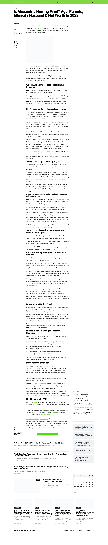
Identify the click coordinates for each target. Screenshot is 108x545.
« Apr (74, 492)
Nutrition (49, 2)
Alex (35, 402)
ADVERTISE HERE (44, 414)
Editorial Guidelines (68, 530)
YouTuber (37, 28)
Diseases (37, 2)
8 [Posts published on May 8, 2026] (86, 480)
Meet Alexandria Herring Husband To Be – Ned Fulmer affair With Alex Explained (18, 432)
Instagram (47, 366)
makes (54, 412)
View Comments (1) (48, 434)
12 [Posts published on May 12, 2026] (78, 482)
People (16, 8)
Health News (43, 2)
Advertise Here (64, 2)
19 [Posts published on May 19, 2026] (78, 484)
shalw (15, 32)
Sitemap (88, 530)
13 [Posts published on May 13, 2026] (81, 482)
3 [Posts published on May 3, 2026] (92, 477)
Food (54, 2)
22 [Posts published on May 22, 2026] (87, 484)
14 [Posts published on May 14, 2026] (83, 482)
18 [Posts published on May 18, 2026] (75, 484)
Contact (92, 530)
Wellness (36, 507)
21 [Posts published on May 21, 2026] (83, 484)
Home (28, 2)
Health (32, 2)
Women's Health (17, 507)
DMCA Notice (75, 530)
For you (57, 2)
